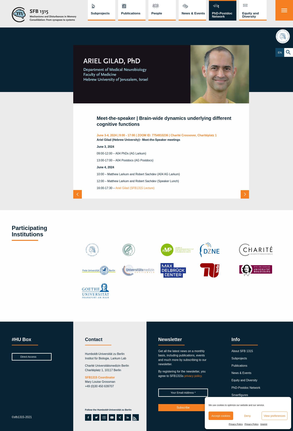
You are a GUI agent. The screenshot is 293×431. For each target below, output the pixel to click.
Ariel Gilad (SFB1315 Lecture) (135, 188)
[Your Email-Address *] (183, 393)
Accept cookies (221, 415)
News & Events (193, 13)
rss (135, 417)
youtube (112, 417)
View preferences (274, 415)
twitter (96, 417)
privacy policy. (193, 376)
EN (280, 52)
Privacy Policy (236, 424)
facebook (88, 417)
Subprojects (100, 13)
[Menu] (284, 10)
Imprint (263, 424)
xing (119, 417)
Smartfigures (240, 395)
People (156, 13)
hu (284, 36)
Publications (130, 13)
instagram (104, 417)
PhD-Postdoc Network (222, 14)
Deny (247, 415)
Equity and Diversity (250, 14)
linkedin (127, 417)
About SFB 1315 (242, 351)
